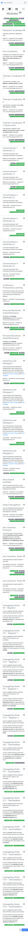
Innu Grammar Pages (12, 373)
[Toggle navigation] (25, 3)
